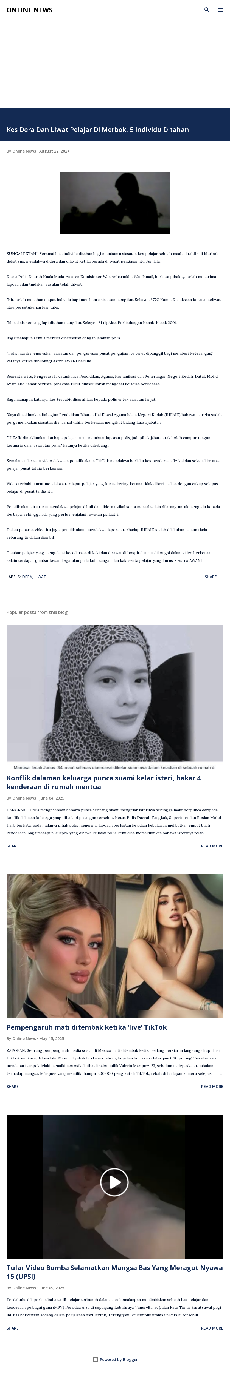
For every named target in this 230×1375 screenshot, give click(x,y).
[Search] (207, 10)
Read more (212, 846)
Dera (27, 576)
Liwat (40, 576)
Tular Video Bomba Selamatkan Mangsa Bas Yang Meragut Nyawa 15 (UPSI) (115, 1272)
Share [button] (211, 576)
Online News (29, 9)
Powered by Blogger (115, 1359)
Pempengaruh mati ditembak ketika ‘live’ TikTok (87, 1027)
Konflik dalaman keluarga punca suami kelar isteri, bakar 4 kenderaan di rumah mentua (104, 782)
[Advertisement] (115, 66)
